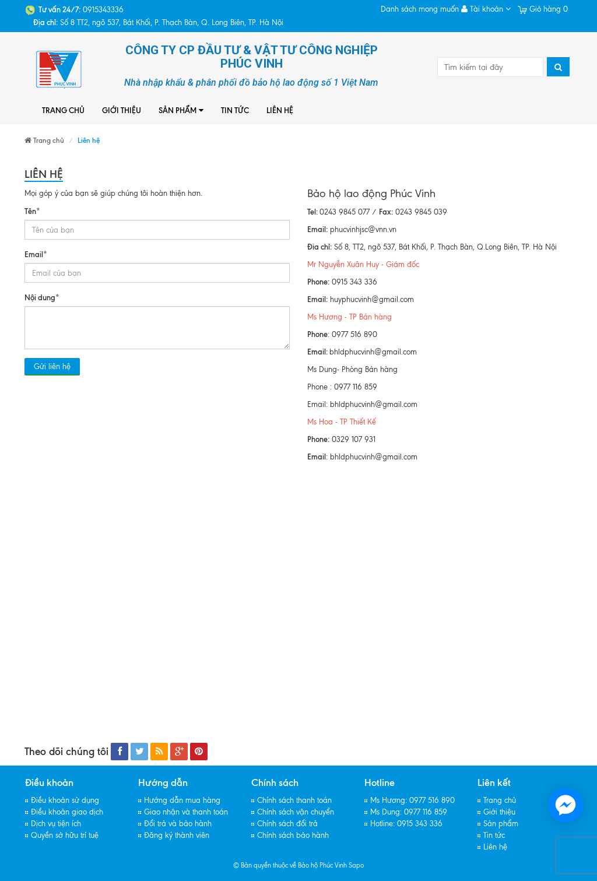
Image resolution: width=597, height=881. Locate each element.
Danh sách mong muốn (420, 9)
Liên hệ (279, 110)
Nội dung (41, 297)
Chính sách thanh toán (294, 800)
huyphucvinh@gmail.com (372, 299)
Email (35, 253)
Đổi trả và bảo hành (178, 823)
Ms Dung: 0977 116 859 (408, 812)
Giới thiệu (121, 110)
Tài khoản (486, 9)
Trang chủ (63, 110)
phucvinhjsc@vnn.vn (363, 229)
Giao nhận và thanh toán (186, 812)
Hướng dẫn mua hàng (182, 800)
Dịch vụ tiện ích (56, 823)
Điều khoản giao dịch (67, 812)
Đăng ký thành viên (176, 835)
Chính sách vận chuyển (295, 812)
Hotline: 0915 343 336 (406, 823)
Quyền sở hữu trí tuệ (65, 835)
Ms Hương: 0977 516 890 (412, 800)
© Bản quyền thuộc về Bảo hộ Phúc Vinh (290, 865)
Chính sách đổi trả (287, 823)
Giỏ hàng (543, 9)
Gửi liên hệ (52, 366)
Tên (32, 210)
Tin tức (235, 110)
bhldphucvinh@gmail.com (373, 352)
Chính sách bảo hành (293, 835)
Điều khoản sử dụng (65, 800)
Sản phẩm (181, 110)
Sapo (356, 865)
